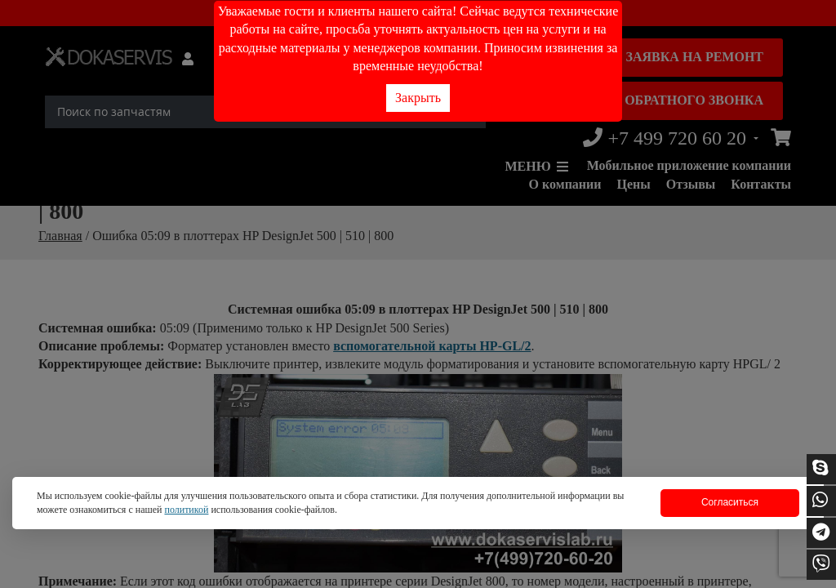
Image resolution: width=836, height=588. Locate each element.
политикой (186, 509)
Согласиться (729, 502)
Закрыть (418, 98)
